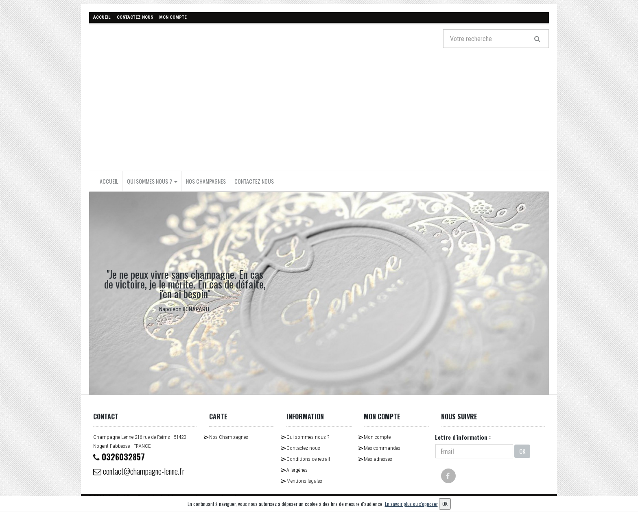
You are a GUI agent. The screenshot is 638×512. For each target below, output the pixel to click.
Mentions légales (304, 481)
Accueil (109, 181)
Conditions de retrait (308, 459)
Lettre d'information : (463, 437)
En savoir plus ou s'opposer (411, 503)
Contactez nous (254, 181)
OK (522, 451)
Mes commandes (382, 448)
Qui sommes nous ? (152, 181)
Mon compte (377, 437)
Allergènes (297, 470)
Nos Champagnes (206, 181)
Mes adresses (378, 459)
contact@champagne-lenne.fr (140, 471)
